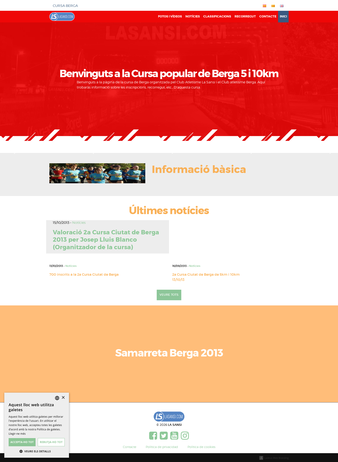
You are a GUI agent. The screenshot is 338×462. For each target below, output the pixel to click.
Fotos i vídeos (170, 16)
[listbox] (57, 398)
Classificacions (217, 16)
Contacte (267, 16)
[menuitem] (263, 6)
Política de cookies (201, 447)
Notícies (192, 16)
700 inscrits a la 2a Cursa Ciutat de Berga (84, 274)
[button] (37, 451)
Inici (283, 16)
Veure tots (169, 295)
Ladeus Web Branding (276, 457)
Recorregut (245, 16)
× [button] (63, 397)
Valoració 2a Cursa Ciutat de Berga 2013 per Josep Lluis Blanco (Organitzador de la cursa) (106, 240)
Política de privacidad (162, 447)
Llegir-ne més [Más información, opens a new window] (17, 434)
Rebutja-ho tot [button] (51, 442)
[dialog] (36, 425)
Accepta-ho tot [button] (22, 442)
